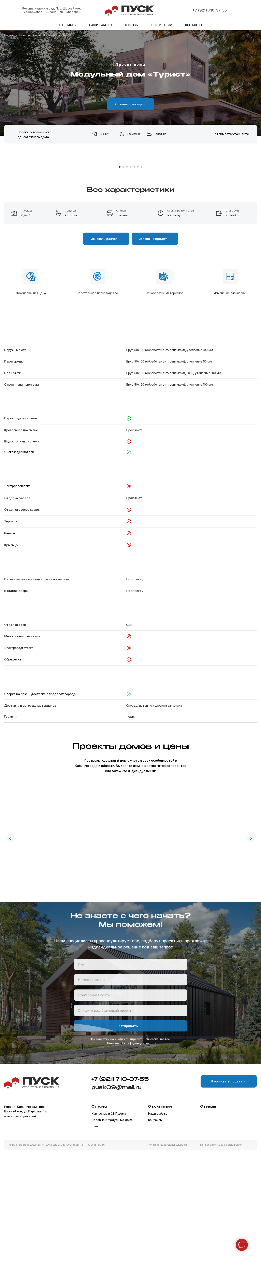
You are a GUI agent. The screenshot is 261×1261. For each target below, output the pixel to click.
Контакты (193, 25)
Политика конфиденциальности (167, 1252)
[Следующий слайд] (248, 216)
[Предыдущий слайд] (10, 949)
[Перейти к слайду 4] (130, 278)
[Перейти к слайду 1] (119, 278)
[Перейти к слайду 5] (134, 278)
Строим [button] (66, 25)
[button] (130, 104)
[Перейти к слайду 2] (123, 278)
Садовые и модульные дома (112, 1228)
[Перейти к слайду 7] (141, 278)
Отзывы (131, 25)
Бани (94, 1234)
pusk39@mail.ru (116, 1195)
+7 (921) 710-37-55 (209, 10)
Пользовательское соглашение (221, 1252)
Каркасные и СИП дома (108, 1222)
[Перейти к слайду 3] (127, 278)
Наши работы (100, 25)
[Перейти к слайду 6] (138, 278)
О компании (161, 25)
